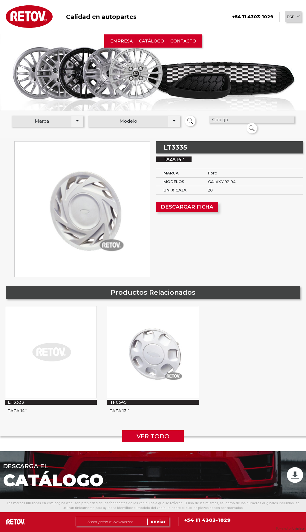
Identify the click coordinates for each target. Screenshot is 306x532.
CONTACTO (183, 41)
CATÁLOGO (151, 41)
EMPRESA (121, 41)
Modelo (128, 121)
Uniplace (298, 528)
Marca (42, 121)
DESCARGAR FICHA (187, 207)
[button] (293, 16)
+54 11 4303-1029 (252, 16)
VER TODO (153, 436)
